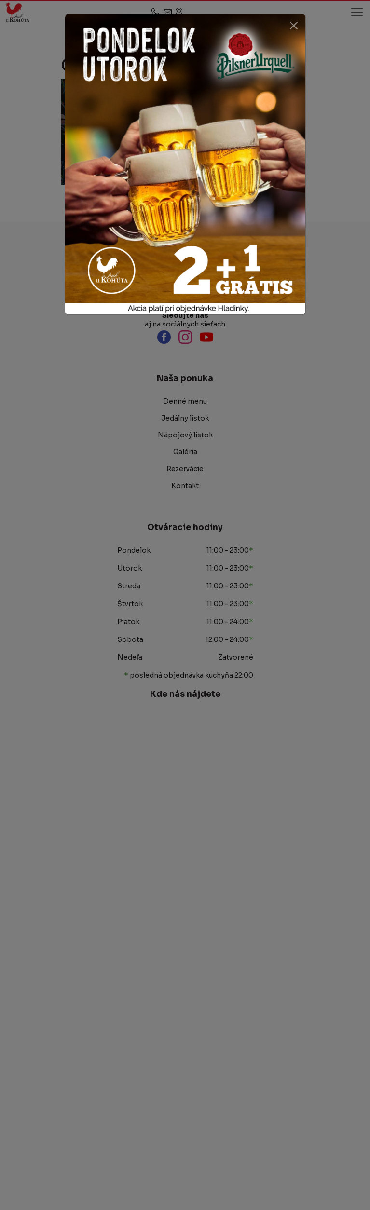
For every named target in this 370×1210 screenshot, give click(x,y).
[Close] (293, 25)
